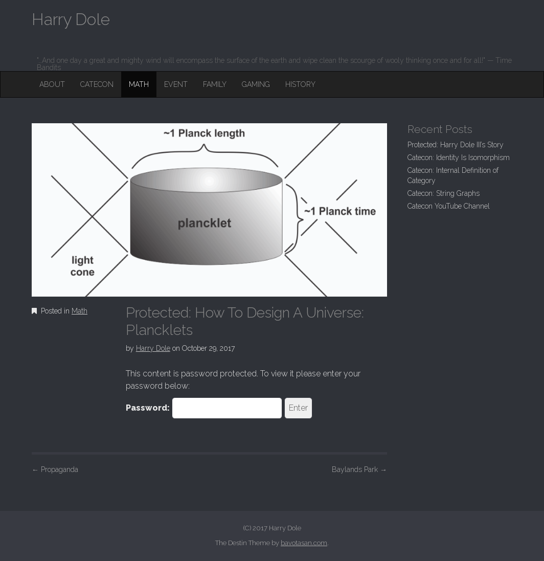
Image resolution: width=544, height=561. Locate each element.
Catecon (97, 84)
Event (176, 84)
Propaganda (55, 469)
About (52, 84)
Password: (204, 408)
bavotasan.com (304, 543)
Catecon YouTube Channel (448, 206)
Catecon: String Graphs (443, 193)
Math (139, 84)
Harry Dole (153, 348)
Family (214, 84)
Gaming (256, 84)
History (300, 84)
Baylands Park (359, 469)
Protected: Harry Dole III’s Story (455, 145)
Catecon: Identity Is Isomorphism (458, 157)
